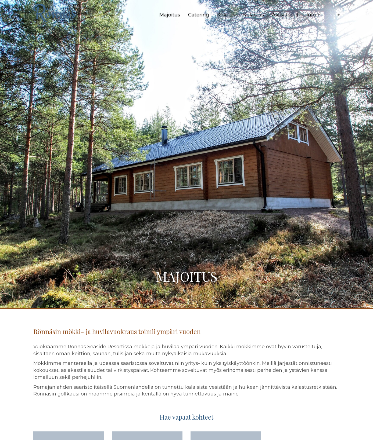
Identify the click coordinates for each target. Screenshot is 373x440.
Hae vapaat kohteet (186, 417)
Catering (198, 15)
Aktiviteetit (285, 15)
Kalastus (253, 15)
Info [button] (313, 15)
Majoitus (169, 15)
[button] (334, 15)
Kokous (226, 15)
